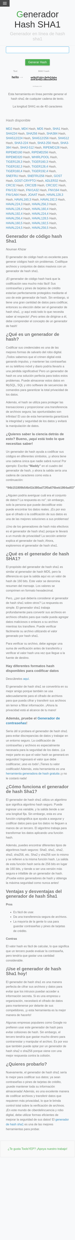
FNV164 (53, 190)
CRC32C (52, 185)
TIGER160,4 (14, 171)
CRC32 (10, 185)
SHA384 (52, 133)
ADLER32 (51, 180)
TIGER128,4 (40, 166)
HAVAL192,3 (48, 199)
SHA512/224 (14, 138)
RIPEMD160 (14, 152)
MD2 (9, 128)
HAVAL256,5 (40, 227)
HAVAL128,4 (14, 209)
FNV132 (11, 190)
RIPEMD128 (51, 147)
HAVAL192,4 (14, 213)
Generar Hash (37, 62)
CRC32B (30, 185)
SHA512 (63, 138)
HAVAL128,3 (55, 194)
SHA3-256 (44, 143)
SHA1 (56, 128)
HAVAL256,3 (40, 204)
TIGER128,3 (14, 161)
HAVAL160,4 (40, 209)
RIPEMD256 (40, 152)
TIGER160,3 (40, 161)
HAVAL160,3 (22, 199)
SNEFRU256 (35, 176)
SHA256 (31, 133)
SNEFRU (12, 176)
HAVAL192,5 (40, 223)
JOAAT (32, 194)
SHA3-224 (21, 143)
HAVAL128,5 (40, 218)
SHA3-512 (27, 147)
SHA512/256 (40, 138)
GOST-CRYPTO (25, 180)
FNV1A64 (12, 194)
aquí (26, 678)
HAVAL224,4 (40, 213)
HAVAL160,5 (14, 223)
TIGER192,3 (14, 166)
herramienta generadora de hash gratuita (33, 773)
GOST (58, 176)
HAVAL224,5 (14, 227)
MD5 (40, 128)
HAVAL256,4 (14, 218)
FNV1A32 (32, 190)
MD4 (24, 128)
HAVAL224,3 (14, 204)
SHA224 (11, 133)
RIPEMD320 (14, 157)
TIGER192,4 (40, 171)
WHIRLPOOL (40, 157)
